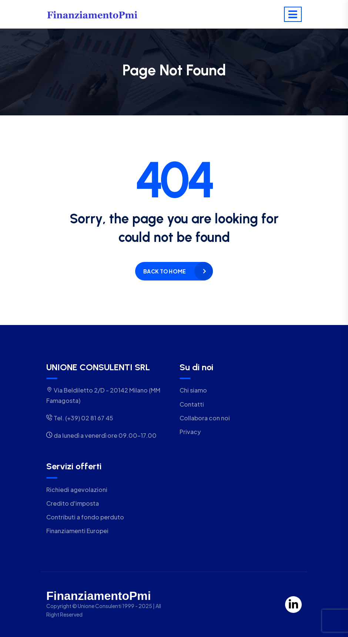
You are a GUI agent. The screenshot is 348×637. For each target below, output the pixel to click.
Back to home (164, 271)
